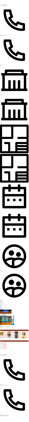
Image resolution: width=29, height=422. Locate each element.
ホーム (1, 65)
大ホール (1, 304)
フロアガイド (1, 302)
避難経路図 (1, 309)
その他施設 (1, 308)
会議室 (1, 306)
